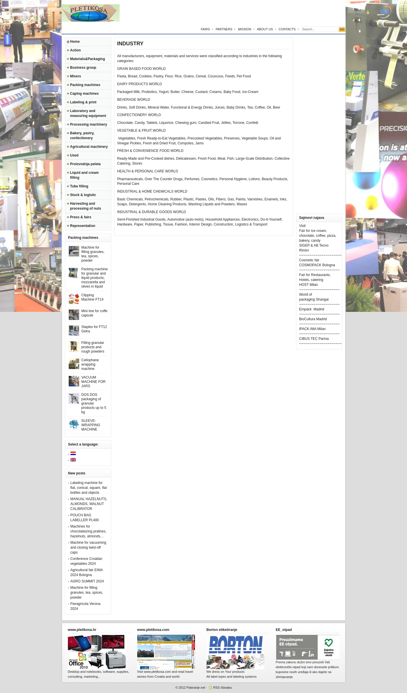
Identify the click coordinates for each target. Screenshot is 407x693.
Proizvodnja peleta (85, 164)
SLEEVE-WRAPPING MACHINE (90, 425)
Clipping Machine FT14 (92, 297)
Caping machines (84, 94)
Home (75, 42)
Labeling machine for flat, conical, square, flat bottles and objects (88, 488)
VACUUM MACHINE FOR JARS (93, 381)
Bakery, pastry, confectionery (82, 135)
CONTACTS (287, 29)
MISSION (244, 29)
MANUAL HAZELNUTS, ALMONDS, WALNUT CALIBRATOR (88, 504)
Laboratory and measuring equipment (88, 113)
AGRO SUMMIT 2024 (87, 581)
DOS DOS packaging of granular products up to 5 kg (93, 403)
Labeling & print (83, 102)
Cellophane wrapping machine (90, 364)
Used (74, 155)
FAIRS (205, 29)
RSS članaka (222, 687)
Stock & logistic (83, 195)
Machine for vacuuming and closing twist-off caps (88, 547)
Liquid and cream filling (84, 175)
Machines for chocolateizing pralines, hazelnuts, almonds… (88, 531)
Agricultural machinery (89, 147)
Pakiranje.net (196, 687)
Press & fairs (80, 217)
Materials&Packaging (87, 59)
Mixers (75, 76)
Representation (82, 226)
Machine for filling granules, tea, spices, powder (93, 253)
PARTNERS (223, 29)
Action (75, 50)
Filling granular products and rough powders (92, 347)
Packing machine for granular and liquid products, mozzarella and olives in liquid (94, 277)
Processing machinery (88, 124)
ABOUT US (265, 29)
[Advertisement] (277, 13)
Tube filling (79, 186)
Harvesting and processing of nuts (85, 206)
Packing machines (85, 85)
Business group (83, 68)
